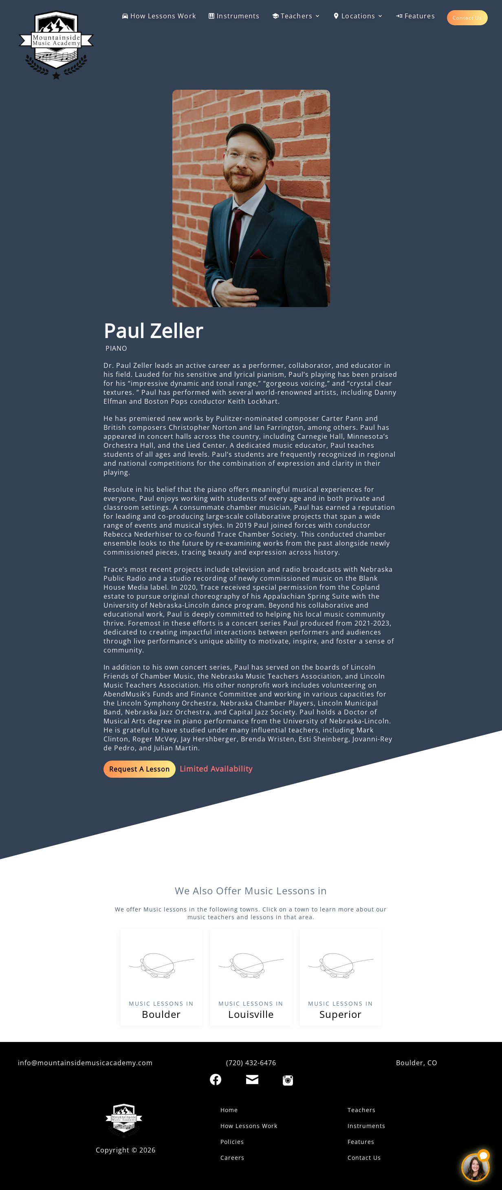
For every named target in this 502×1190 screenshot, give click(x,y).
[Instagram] (288, 1080)
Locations (357, 15)
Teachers (296, 15)
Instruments (234, 15)
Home (229, 1110)
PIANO (116, 348)
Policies (232, 1142)
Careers (232, 1157)
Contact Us (467, 17)
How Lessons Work (158, 15)
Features (415, 15)
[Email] (252, 1079)
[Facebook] (215, 1079)
